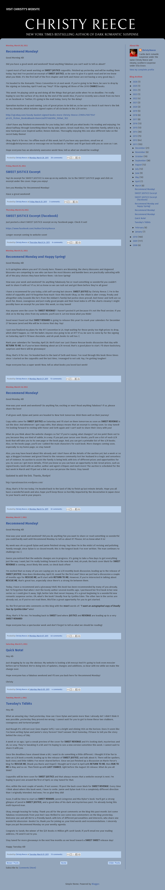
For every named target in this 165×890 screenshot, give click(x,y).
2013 (135, 136)
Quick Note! (14, 650)
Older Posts (114, 863)
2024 (135, 90)
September (141, 160)
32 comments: (57, 509)
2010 (135, 237)
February (139, 227)
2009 (135, 241)
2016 (135, 123)
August (138, 165)
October (139, 156)
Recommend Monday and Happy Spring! (35, 257)
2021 (135, 102)
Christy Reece (149, 50)
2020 (135, 107)
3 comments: (55, 202)
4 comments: (57, 689)
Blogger (95, 884)
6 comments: (57, 242)
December (140, 148)
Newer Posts (13, 863)
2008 (135, 245)
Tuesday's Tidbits (19, 704)
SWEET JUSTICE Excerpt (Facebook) (32, 216)
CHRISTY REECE (80, 25)
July (137, 169)
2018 (135, 115)
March (138, 185)
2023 (135, 94)
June (137, 173)
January (139, 232)
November (140, 152)
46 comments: (57, 636)
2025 (135, 86)
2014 (135, 132)
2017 (135, 119)
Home (63, 863)
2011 (135, 144)
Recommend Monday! (22, 51)
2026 (135, 82)
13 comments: (56, 379)
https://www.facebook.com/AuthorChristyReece (30, 228)
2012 (135, 140)
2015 (135, 127)
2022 (135, 98)
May (137, 177)
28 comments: (57, 158)
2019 (135, 111)
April (137, 181)
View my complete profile (142, 69)
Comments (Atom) (27, 868)
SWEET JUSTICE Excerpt (23, 172)
